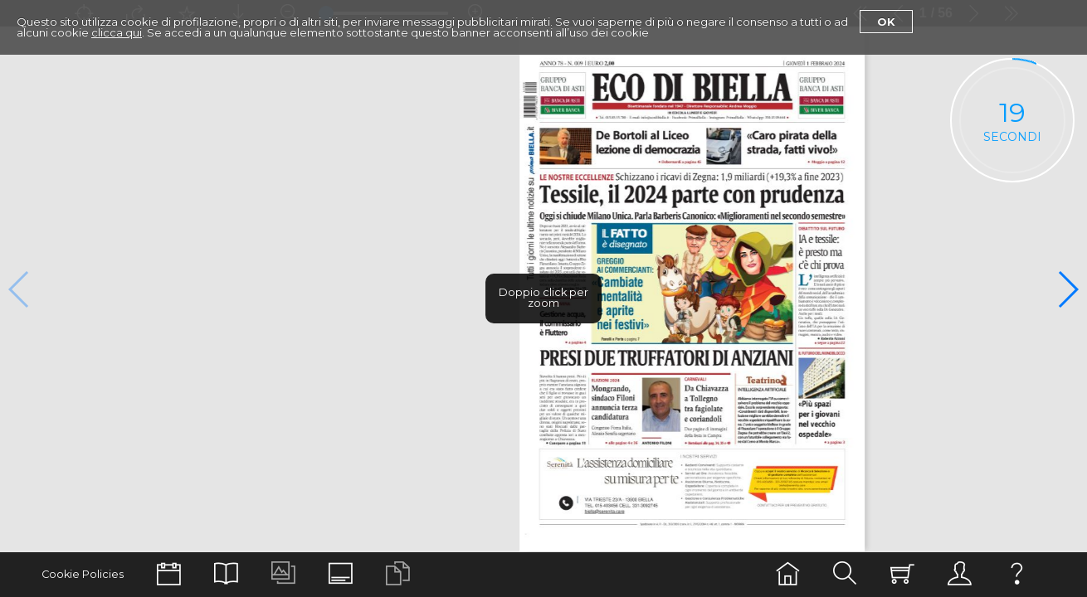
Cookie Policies (82, 574)
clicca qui (116, 32)
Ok (886, 21)
